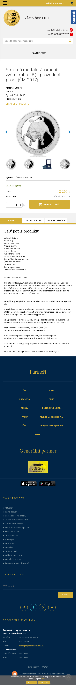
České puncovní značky (15, 516)
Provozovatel (11, 551)
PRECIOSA (24, 399)
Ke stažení (9, 543)
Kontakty (9, 547)
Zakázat (44, 682)
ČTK (24, 425)
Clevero (19, 674)
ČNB (51, 390)
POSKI (38, 434)
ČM (24, 390)
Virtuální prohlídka (13, 559)
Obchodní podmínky (14, 523)
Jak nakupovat (11, 535)
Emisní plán (10, 539)
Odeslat (65, 595)
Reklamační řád (12, 531)
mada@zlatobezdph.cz (58, 30)
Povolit (32, 682)
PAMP (25, 416)
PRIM (51, 399)
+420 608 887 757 (58, 34)
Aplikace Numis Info (13, 555)
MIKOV (24, 407)
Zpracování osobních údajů (17, 563)
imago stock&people (51, 425)
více (43, 678)
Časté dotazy (11, 512)
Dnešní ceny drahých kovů (16, 520)
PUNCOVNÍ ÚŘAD (51, 407)
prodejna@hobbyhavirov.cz (31, 645)
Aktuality (9, 508)
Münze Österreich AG (51, 416)
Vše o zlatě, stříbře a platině (17, 527)
